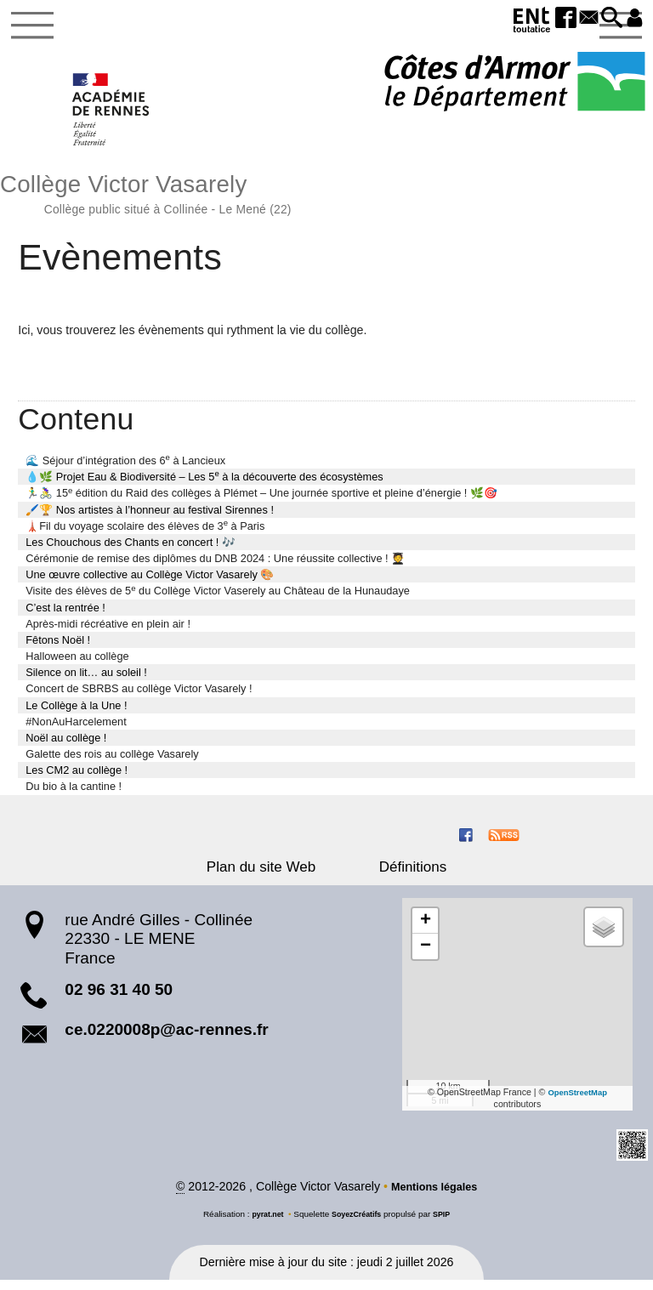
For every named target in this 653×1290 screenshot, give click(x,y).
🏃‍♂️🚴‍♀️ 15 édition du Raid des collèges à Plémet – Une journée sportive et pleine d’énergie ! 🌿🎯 (261, 500)
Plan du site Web (276, 875)
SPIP (447, 1223)
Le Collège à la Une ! (76, 713)
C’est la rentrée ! (65, 615)
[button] (605, 18)
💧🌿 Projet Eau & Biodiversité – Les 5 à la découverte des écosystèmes (204, 484)
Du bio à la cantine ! (74, 794)
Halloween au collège (77, 664)
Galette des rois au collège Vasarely (112, 762)
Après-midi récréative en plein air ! (108, 632)
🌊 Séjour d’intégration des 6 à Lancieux (125, 468)
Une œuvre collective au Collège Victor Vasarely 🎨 (150, 583)
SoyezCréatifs (357, 1223)
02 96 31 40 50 (119, 998)
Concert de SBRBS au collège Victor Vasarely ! (139, 696)
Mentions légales (433, 1196)
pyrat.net (263, 1223)
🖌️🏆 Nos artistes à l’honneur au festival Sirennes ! (150, 517)
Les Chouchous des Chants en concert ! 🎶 (131, 550)
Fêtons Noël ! (58, 648)
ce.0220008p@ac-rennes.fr (166, 1038)
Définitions (398, 875)
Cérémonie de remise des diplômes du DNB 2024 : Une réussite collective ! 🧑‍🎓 (215, 566)
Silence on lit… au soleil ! (86, 680)
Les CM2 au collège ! (77, 778)
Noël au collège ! (66, 746)
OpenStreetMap (577, 1099)
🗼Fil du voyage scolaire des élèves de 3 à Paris (145, 533)
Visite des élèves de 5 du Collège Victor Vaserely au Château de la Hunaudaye (218, 598)
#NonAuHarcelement (76, 730)
